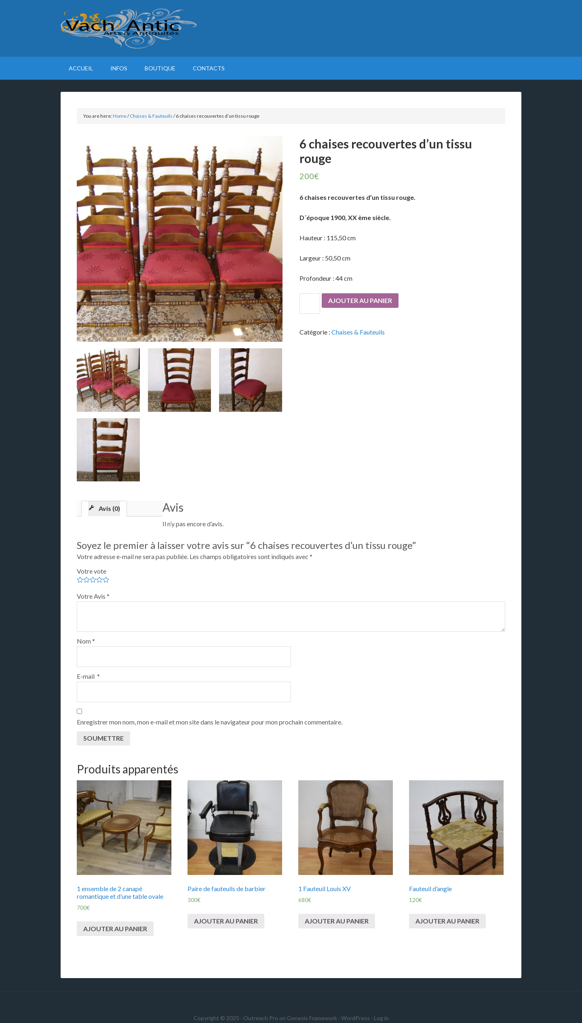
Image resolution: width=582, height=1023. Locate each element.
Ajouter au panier (360, 300)
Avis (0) (109, 508)
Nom (86, 641)
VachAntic (291, 28)
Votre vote (91, 571)
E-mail (88, 676)
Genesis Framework (312, 1018)
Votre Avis (93, 596)
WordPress (355, 1018)
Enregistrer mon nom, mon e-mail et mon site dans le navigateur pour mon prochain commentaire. (209, 722)
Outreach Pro (260, 1018)
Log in (381, 1018)
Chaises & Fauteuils (151, 116)
